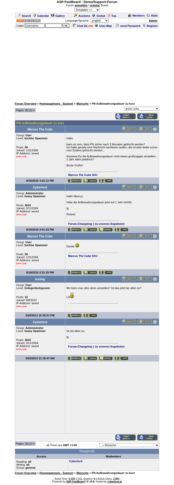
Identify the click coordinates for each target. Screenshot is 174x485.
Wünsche (82, 103)
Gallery (58, 15)
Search (24, 15)
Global (98, 15)
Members (136, 15)
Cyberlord (75, 461)
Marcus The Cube (79, 174)
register (95, 5)
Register (150, 25)
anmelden (81, 5)
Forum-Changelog (80, 223)
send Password (128, 25)
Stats (152, 15)
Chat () (80, 25)
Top (111, 15)
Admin (153, 20)
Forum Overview (25, 103)
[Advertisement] (88, 64)
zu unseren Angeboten (110, 223)
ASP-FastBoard (75, 481)
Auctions (82, 15)
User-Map (103, 25)
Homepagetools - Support (56, 103)
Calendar (41, 15)
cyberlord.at (114, 481)
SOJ (94, 174)
